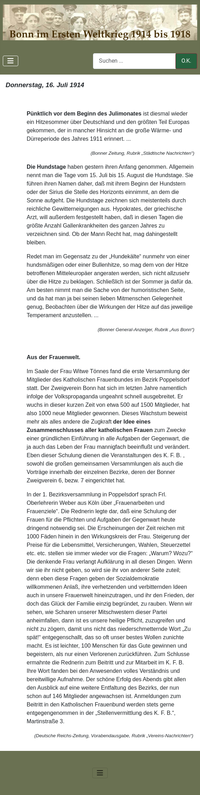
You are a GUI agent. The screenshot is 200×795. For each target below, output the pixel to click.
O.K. (186, 60)
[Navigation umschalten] (10, 61)
